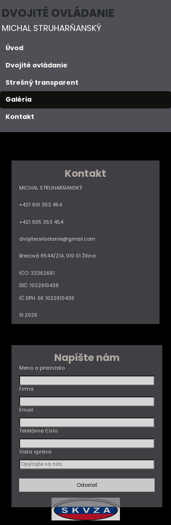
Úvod (14, 47)
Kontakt (19, 116)
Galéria (18, 99)
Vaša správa (35, 451)
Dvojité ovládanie (36, 65)
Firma (26, 389)
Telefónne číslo (38, 430)
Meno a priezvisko (42, 368)
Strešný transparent (41, 82)
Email (26, 410)
